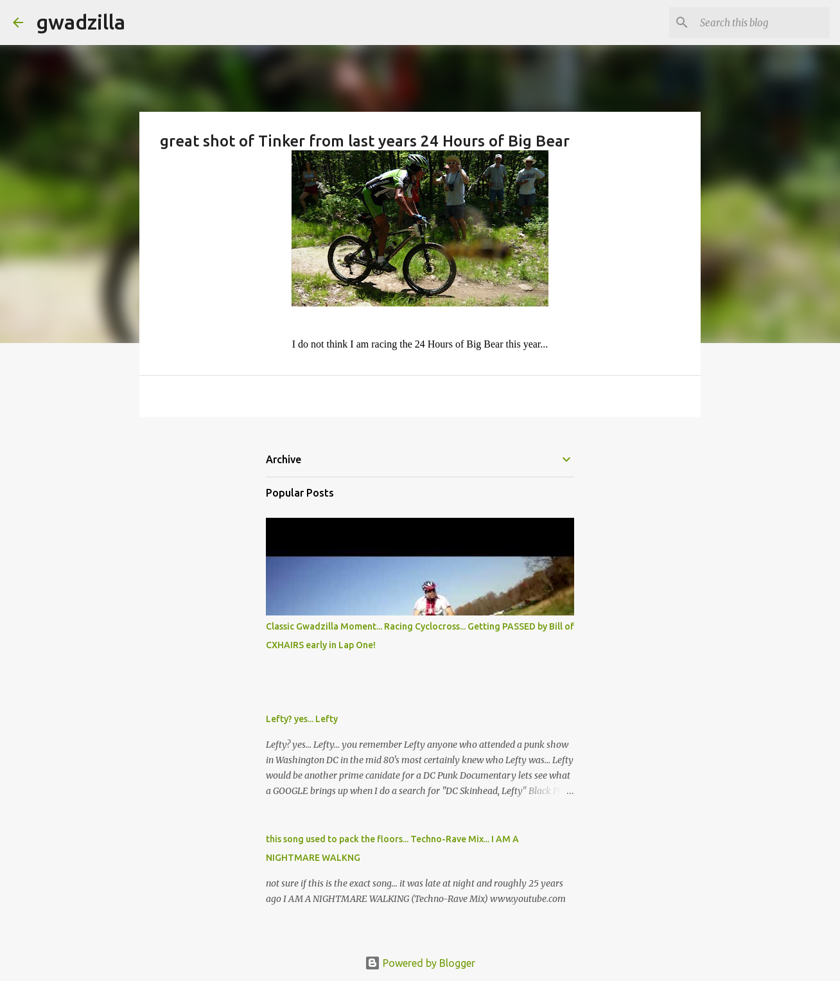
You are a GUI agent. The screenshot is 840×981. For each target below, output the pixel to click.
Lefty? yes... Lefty (302, 719)
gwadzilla (80, 21)
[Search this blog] (762, 22)
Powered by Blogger (420, 963)
